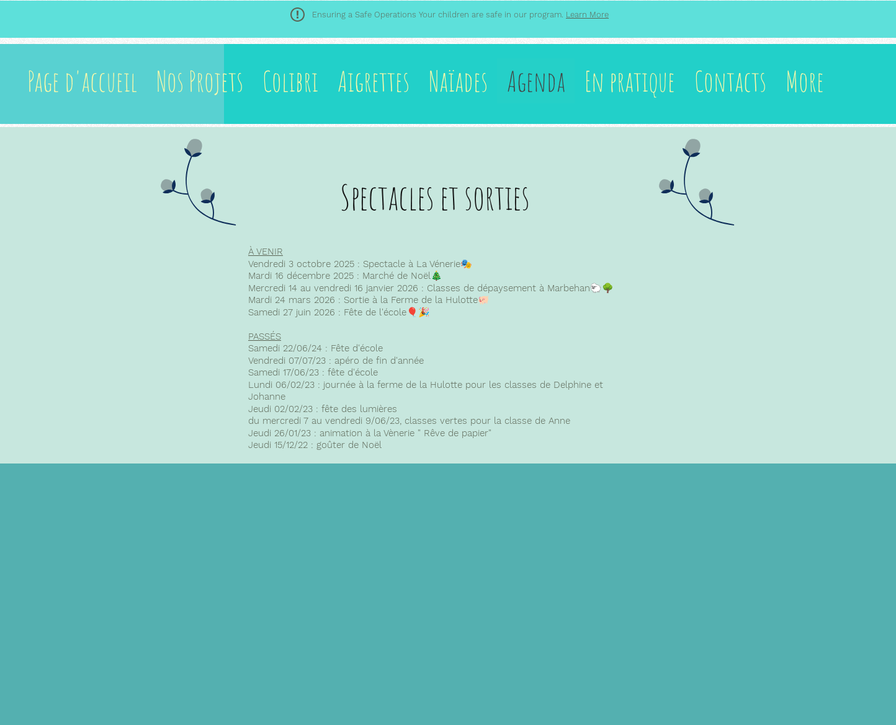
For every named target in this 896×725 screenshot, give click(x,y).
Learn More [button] (587, 14)
